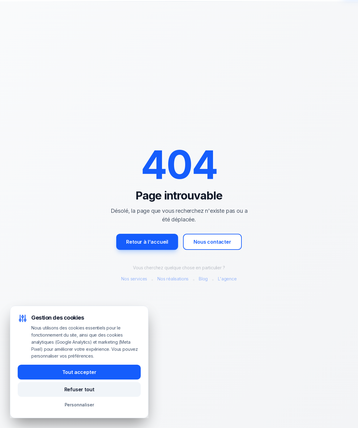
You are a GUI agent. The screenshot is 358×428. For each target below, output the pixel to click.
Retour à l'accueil (147, 243)
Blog (203, 279)
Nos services (134, 279)
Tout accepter (79, 372)
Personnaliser (79, 404)
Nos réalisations (173, 279)
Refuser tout (80, 389)
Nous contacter (212, 243)
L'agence (227, 279)
